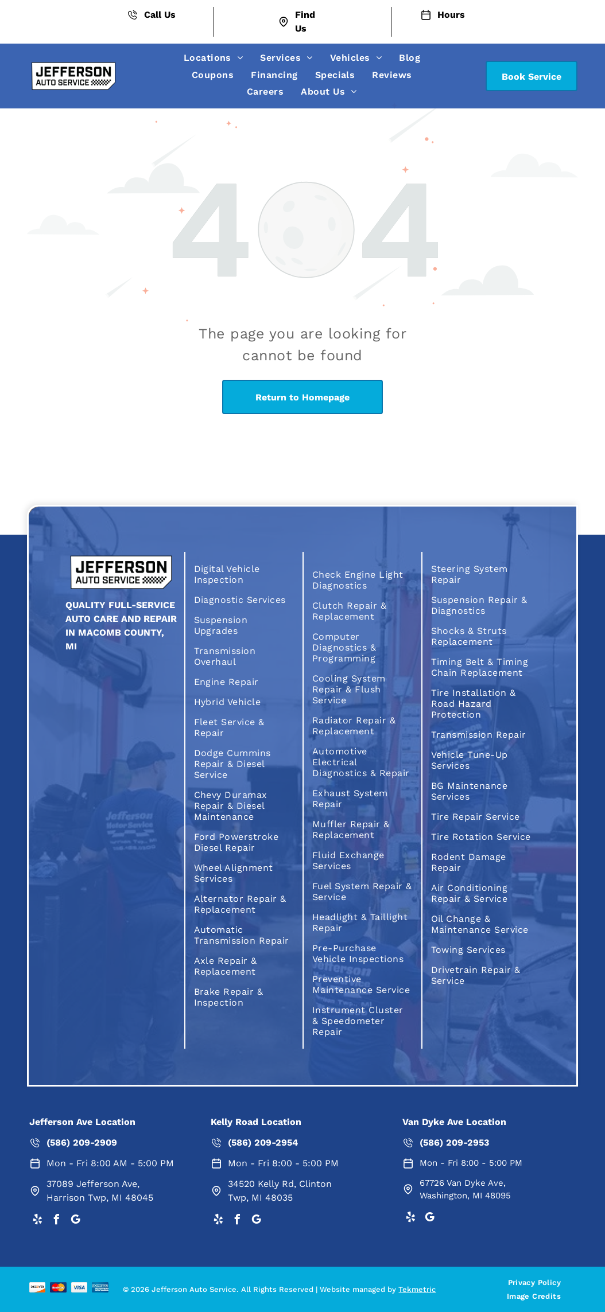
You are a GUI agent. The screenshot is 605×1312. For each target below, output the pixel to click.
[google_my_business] (75, 1221)
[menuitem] (213, 57)
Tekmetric (417, 1289)
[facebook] (56, 1221)
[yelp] (37, 1221)
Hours (451, 14)
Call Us (160, 14)
